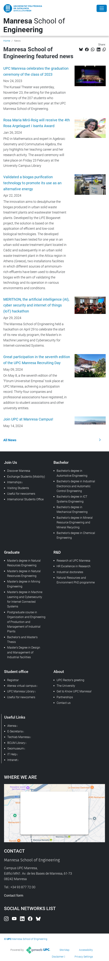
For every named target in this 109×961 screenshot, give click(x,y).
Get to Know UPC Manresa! (74, 691)
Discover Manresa (18, 470)
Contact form (13, 895)
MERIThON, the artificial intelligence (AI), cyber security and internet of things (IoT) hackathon (36, 305)
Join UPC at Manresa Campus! (28, 419)
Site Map (64, 949)
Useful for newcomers (21, 493)
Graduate (12, 552)
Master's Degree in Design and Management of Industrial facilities (23, 652)
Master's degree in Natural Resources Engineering (24, 563)
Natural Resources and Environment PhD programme (76, 580)
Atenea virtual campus (21, 685)
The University (66, 685)
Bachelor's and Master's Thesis (22, 639)
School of (34, 25)
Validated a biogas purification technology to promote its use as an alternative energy (32, 183)
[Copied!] (104, 49)
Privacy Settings (84, 956)
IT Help (11, 754)
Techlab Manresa (18, 737)
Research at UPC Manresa (73, 560)
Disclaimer (58, 956)
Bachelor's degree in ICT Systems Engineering (72, 499)
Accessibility (86, 949)
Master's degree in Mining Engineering (23, 584)
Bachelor (61, 462)
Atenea (11, 725)
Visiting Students (18, 488)
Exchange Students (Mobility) (26, 476)
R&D (57, 552)
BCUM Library (16, 743)
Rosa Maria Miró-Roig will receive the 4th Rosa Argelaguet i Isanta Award (36, 123)
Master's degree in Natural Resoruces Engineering (24, 573)
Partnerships (65, 697)
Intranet (12, 760)
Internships (14, 482)
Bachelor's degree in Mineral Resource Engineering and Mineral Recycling (75, 522)
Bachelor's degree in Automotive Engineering (72, 473)
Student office (16, 671)
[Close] (102, 8)
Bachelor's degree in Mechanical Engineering (72, 509)
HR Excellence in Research (73, 566)
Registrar (13, 680)
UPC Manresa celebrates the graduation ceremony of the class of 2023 (36, 71)
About (58, 671)
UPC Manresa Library (20, 691)
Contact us (64, 703)
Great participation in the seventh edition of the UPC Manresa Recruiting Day (36, 360)
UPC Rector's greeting (70, 680)
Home (6, 40)
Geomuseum (15, 748)
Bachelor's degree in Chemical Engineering (76, 535)
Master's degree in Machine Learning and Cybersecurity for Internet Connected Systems (24, 599)
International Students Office (25, 499)
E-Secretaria (15, 731)
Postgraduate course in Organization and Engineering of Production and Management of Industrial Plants (26, 622)
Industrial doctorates (70, 572)
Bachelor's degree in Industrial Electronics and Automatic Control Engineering (76, 486)
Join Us (10, 462)
